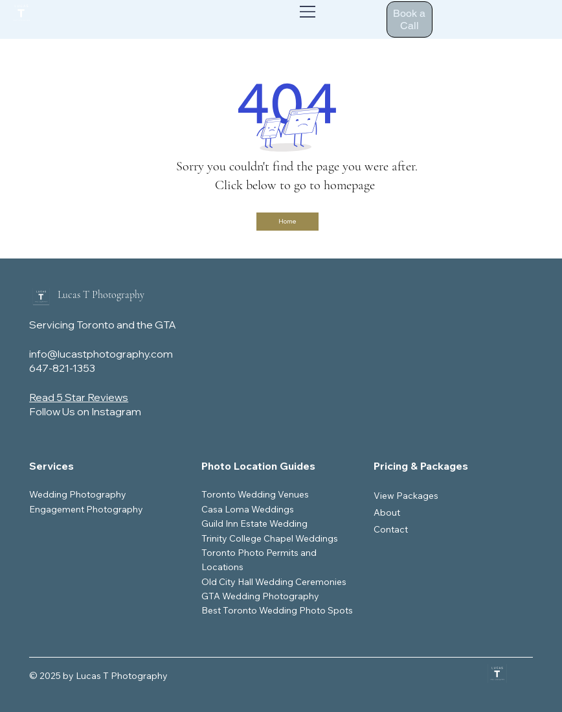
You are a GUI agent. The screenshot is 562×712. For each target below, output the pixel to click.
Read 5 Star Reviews (78, 397)
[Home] (287, 221)
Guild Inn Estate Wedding (254, 523)
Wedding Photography (77, 494)
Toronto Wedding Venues (255, 494)
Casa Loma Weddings (247, 509)
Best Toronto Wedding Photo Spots (277, 610)
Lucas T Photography (101, 294)
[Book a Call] (410, 19)
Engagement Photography (86, 509)
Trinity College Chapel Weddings (269, 538)
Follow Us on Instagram (85, 411)
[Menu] (308, 11)
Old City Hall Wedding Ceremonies (273, 582)
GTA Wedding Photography (260, 596)
